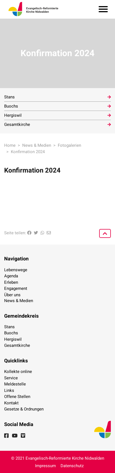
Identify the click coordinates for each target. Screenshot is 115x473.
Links (9, 390)
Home (10, 145)
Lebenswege (15, 270)
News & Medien (36, 145)
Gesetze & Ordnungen (24, 409)
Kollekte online (18, 372)
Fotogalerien (69, 145)
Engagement (15, 288)
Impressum (45, 466)
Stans (9, 97)
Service (11, 378)
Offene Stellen (17, 397)
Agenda (11, 276)
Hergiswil (13, 115)
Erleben (11, 282)
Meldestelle (15, 384)
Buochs (11, 106)
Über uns (12, 295)
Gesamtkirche (17, 124)
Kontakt (11, 403)
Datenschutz (72, 466)
